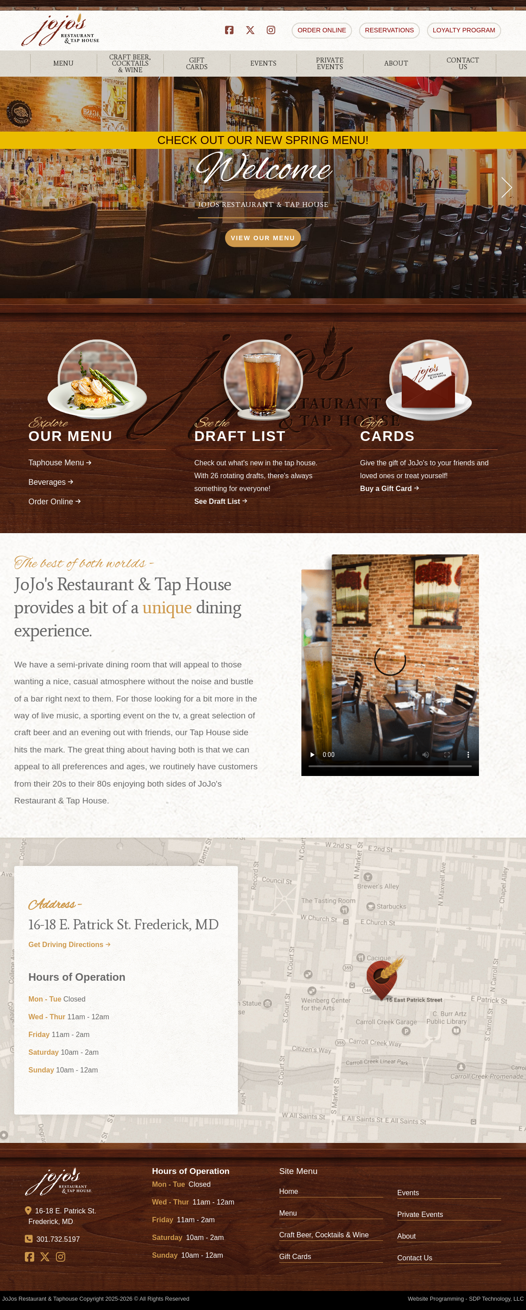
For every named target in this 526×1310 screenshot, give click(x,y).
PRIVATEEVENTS (330, 63)
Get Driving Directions (69, 944)
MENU (63, 63)
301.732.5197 (52, 1239)
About (406, 1236)
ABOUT (396, 63)
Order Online (54, 501)
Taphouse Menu (59, 462)
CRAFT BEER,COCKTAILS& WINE (130, 63)
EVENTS (263, 63)
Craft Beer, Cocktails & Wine (324, 1235)
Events (408, 1193)
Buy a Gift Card (389, 488)
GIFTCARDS (197, 63)
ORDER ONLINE (321, 30)
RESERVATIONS (389, 30)
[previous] (22, 187)
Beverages (50, 482)
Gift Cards (295, 1256)
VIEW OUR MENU (263, 238)
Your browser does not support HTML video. (390, 665)
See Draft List (220, 501)
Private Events (420, 1214)
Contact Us (414, 1258)
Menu (288, 1213)
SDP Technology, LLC (496, 1298)
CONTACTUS (463, 63)
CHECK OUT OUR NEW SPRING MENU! (263, 140)
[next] (504, 187)
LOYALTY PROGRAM (464, 30)
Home (288, 1191)
